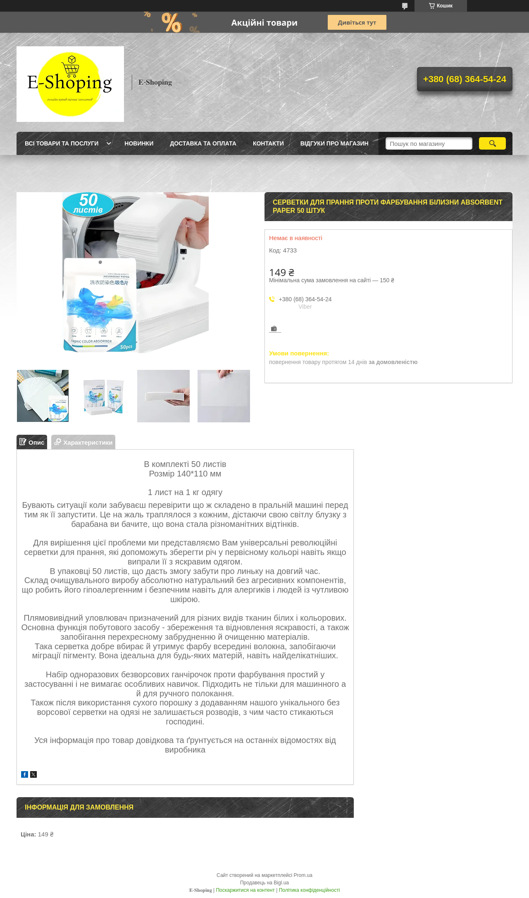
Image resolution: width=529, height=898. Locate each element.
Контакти (268, 143)
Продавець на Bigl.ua (264, 883)
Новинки (138, 143)
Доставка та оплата (203, 143)
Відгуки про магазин (334, 143)
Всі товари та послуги (61, 143)
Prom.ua (303, 875)
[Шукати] (492, 143)
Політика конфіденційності (309, 890)
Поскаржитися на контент (245, 890)
